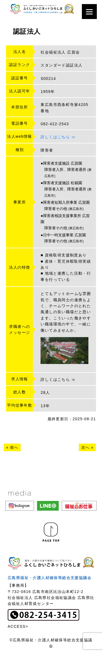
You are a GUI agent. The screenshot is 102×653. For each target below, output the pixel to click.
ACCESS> (18, 626)
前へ (14, 447)
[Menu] (89, 11)
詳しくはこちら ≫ (58, 137)
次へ (85, 447)
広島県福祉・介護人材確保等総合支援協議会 (49, 578)
